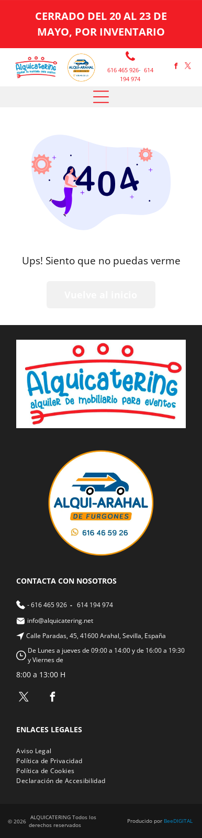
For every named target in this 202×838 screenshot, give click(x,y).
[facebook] (176, 67)
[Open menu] (101, 97)
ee (170, 820)
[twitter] (188, 67)
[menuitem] (37, 751)
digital (183, 820)
